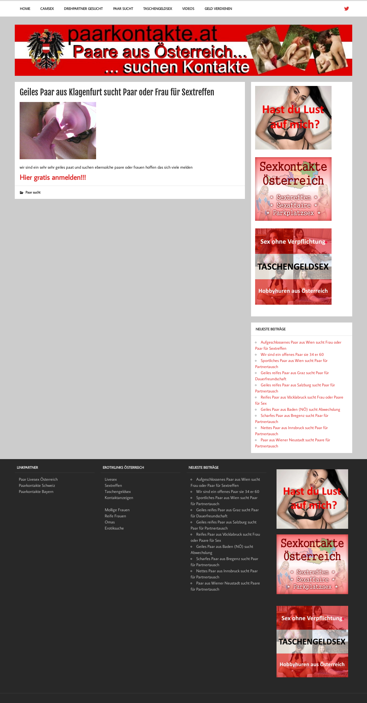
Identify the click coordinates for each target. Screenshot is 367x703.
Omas (110, 521)
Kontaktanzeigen (119, 497)
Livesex (111, 479)
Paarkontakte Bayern (36, 491)
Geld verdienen (218, 8)
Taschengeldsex (157, 8)
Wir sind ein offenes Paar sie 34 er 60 (292, 354)
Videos (188, 8)
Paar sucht (123, 8)
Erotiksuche (114, 528)
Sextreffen (113, 485)
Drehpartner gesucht (83, 8)
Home (25, 8)
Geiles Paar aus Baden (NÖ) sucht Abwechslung (300, 409)
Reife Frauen (115, 515)
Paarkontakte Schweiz (37, 485)
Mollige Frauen (117, 509)
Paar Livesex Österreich (38, 479)
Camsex (47, 8)
